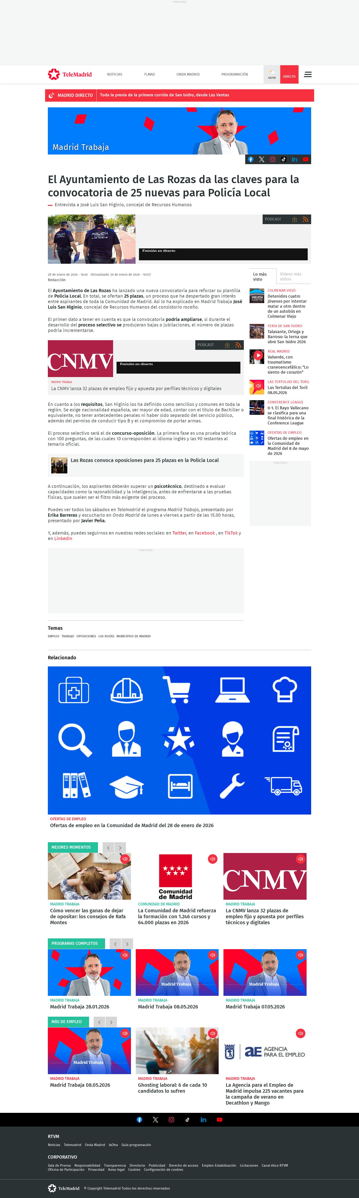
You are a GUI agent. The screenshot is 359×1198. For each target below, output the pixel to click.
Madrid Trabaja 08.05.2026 (177, 972)
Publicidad (157, 1165)
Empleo (53, 636)
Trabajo (68, 636)
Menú (308, 74)
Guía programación (136, 1145)
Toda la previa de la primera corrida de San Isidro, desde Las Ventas (164, 95)
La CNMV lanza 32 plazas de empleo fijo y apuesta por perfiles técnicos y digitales (136, 388)
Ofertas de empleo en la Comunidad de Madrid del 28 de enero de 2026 (179, 740)
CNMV (80, 358)
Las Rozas (106, 636)
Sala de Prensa (59, 1165)
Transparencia (115, 1165)
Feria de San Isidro (285, 326)
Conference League (285, 402)
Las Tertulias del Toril (289, 382)
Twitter (261, 159)
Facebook (250, 159)
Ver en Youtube (219, 1119)
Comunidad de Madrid (159, 904)
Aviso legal (116, 1169)
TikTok (283, 159)
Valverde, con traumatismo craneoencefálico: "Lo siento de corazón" (257, 356)
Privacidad (96, 1169)
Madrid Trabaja (64, 904)
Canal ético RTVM (275, 1165)
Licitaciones (249, 1165)
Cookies (134, 1169)
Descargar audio (294, 219)
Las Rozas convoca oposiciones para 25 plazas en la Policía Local (59, 465)
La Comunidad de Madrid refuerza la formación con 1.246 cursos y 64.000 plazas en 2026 (177, 876)
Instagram (272, 159)
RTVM (53, 1136)
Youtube (305, 159)
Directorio (137, 1165)
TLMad (149, 74)
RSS (305, 219)
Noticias (114, 74)
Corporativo (62, 1157)
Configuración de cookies (163, 1169)
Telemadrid (72, 1145)
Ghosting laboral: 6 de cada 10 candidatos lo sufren (177, 1050)
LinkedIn (294, 159)
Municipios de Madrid (134, 636)
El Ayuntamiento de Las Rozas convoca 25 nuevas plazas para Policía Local (92, 239)
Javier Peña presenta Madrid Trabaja (179, 131)
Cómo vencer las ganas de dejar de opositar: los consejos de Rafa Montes (89, 876)
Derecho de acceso (183, 1165)
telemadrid (63, 1188)
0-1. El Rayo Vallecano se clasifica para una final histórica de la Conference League (257, 407)
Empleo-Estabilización (219, 1165)
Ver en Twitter (155, 1120)
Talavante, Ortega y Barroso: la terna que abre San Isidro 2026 (257, 331)
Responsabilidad (87, 1165)
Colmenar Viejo (282, 290)
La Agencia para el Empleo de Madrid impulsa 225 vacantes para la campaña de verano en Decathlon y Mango (265, 1050)
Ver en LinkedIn (203, 1119)
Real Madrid (279, 351)
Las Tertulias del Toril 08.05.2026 (257, 387)
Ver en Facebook (139, 1120)
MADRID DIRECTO (75, 95)
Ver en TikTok (187, 1120)
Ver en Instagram (171, 1119)
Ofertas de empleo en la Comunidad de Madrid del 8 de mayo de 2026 (257, 438)
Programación (234, 74)
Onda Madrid (188, 74)
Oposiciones (86, 636)
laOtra (113, 1145)
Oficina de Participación (66, 1169)
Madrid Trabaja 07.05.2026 (265, 972)
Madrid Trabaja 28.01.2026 (89, 972)
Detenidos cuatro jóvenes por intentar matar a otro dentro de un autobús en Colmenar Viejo (257, 295)
